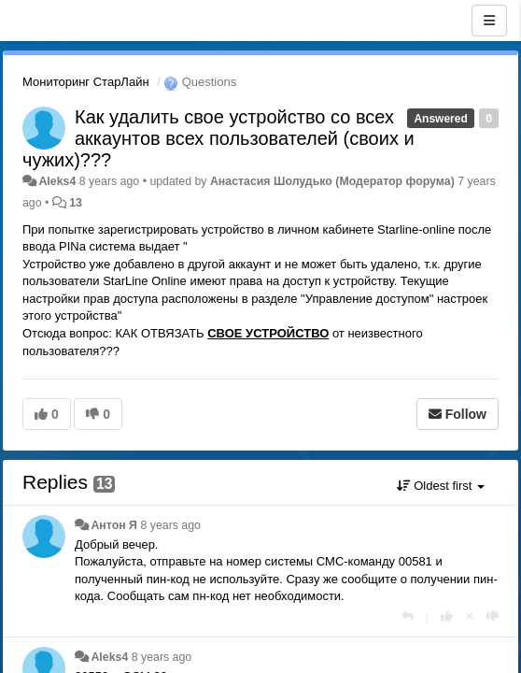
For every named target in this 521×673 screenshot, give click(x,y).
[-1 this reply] (492, 616)
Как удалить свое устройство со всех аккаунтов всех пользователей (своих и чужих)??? (218, 138)
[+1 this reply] (447, 616)
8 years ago (170, 525)
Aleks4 (57, 181)
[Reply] (407, 616)
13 (75, 202)
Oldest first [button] (441, 486)
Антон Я (114, 525)
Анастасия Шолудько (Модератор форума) (332, 181)
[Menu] (489, 20)
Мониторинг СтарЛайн (85, 82)
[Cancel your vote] (469, 616)
